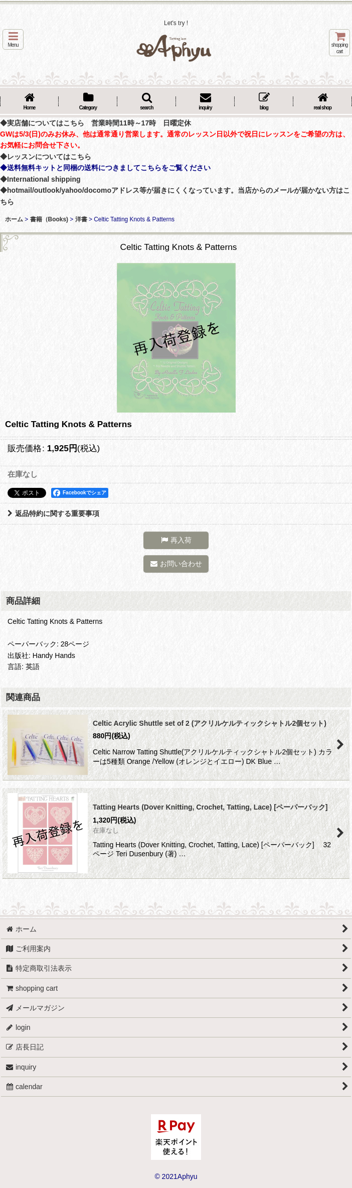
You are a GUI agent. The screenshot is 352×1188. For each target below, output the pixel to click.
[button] (13, 39)
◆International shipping (40, 179)
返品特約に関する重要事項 (53, 513)
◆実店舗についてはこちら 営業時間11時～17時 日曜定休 (95, 123)
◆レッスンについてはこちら (45, 157)
